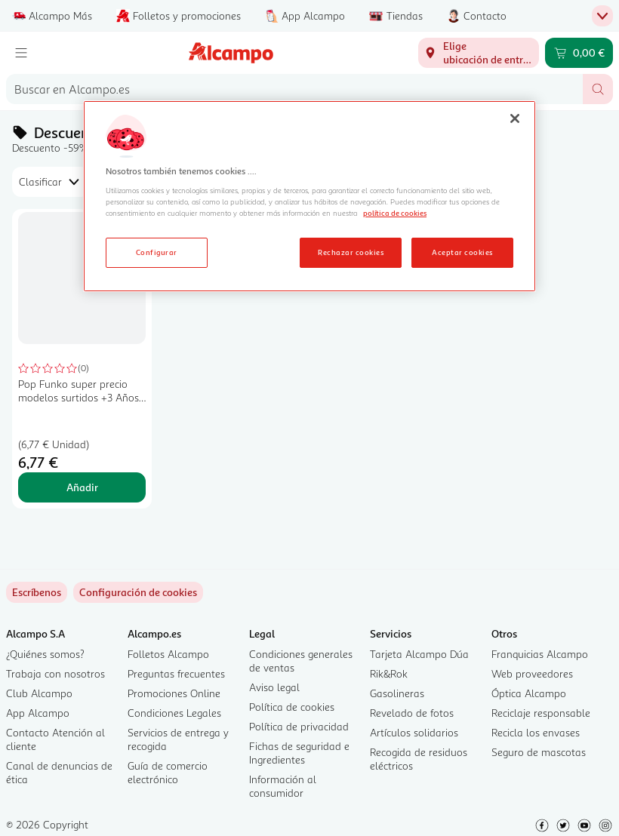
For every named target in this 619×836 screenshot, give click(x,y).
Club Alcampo (39, 693)
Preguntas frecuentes (176, 673)
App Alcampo (37, 712)
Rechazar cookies (350, 252)
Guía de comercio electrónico (168, 772)
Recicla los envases (535, 732)
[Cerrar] (514, 118)
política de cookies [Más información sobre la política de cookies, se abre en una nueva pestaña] (395, 212)
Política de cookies (291, 706)
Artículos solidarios (414, 732)
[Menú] (21, 53)
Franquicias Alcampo (539, 653)
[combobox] (294, 89)
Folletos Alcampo (168, 653)
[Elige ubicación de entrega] (478, 53)
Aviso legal (274, 687)
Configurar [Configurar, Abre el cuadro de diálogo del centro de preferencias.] (156, 252)
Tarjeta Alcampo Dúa (419, 653)
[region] (309, 196)
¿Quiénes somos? (45, 653)
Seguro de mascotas (538, 751)
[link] (138, 592)
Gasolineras (397, 693)
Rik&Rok (389, 673)
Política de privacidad (299, 726)
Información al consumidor (282, 786)
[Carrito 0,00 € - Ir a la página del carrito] (579, 53)
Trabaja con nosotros (55, 673)
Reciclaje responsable (540, 712)
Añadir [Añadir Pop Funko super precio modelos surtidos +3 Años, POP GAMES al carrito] (82, 487)
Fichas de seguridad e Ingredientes (299, 752)
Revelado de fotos (412, 712)
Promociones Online (174, 693)
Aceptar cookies (462, 252)
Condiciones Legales (174, 712)
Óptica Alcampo (528, 693)
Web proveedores (532, 673)
